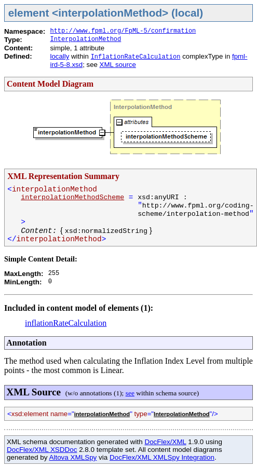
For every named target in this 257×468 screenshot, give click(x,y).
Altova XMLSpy (73, 457)
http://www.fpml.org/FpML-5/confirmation (123, 31)
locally (59, 56)
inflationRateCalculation (65, 323)
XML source (118, 64)
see (130, 393)
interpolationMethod (102, 414)
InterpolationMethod (85, 39)
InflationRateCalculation (136, 57)
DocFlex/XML (165, 442)
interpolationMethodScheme (72, 197)
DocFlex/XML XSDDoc (42, 449)
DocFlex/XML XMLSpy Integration (162, 457)
